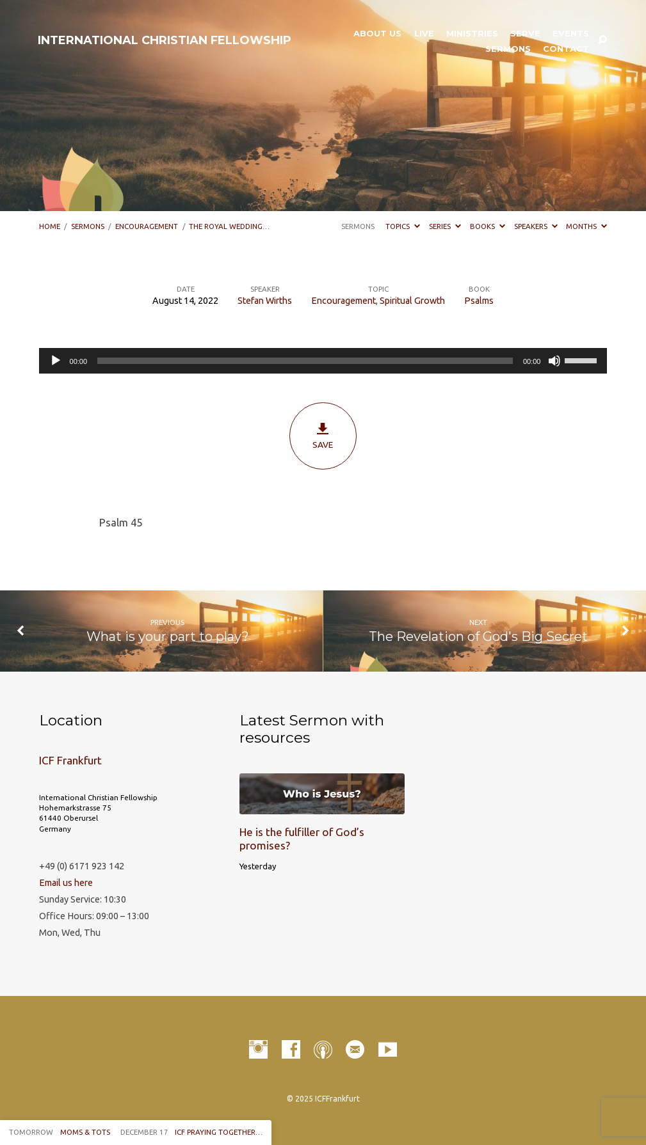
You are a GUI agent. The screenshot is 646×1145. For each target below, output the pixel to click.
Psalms (479, 301)
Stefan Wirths (265, 301)
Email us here (66, 883)
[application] (323, 361)
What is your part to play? (167, 636)
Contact (566, 49)
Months (586, 226)
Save (323, 436)
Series (445, 226)
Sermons (508, 49)
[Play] (55, 360)
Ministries (472, 33)
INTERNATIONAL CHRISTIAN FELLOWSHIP (164, 40)
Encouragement (146, 226)
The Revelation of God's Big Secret (478, 636)
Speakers (536, 226)
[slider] (305, 361)
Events (571, 33)
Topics (402, 226)
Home (49, 226)
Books (487, 226)
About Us (377, 33)
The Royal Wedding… (229, 226)
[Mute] (554, 360)
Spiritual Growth (412, 301)
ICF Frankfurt (70, 760)
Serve (525, 33)
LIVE (424, 33)
